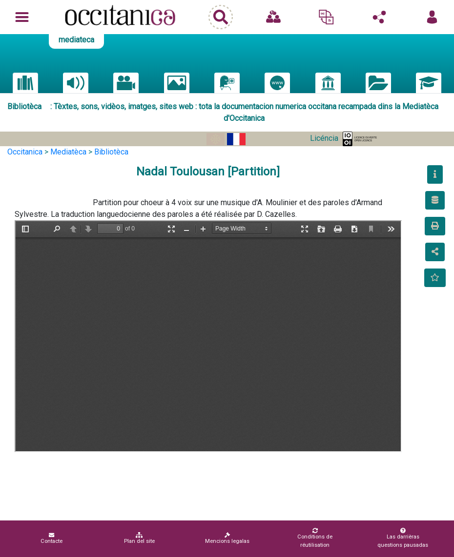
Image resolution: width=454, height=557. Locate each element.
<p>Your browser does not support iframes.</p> (208, 336)
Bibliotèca (111, 151)
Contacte (51, 538)
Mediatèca (68, 151)
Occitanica (24, 151)
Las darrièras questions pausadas (402, 538)
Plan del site (139, 538)
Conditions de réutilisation (315, 538)
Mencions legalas (227, 538)
